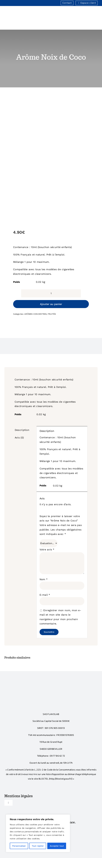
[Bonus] (51, 685)
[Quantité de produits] (51, 293)
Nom (44, 579)
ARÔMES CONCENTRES (35, 314)
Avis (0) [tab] (19, 437)
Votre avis (47, 549)
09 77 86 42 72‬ (57, 756)
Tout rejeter (38, 846)
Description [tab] (22, 429)
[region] (38, 833)
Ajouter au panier (51, 304)
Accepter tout (57, 846)
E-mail (45, 594)
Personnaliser (19, 846)
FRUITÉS (52, 314)
